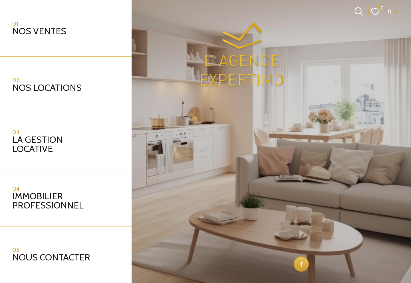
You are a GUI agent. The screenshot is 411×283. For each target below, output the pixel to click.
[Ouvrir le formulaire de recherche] (358, 11)
